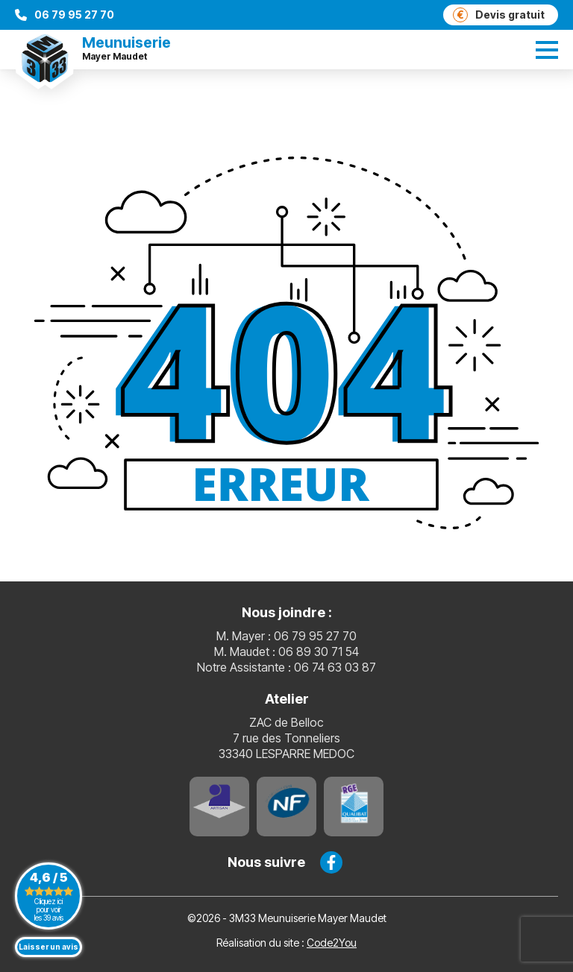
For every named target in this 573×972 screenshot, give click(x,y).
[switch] (547, 50)
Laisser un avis (48, 946)
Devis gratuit (499, 14)
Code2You (332, 942)
